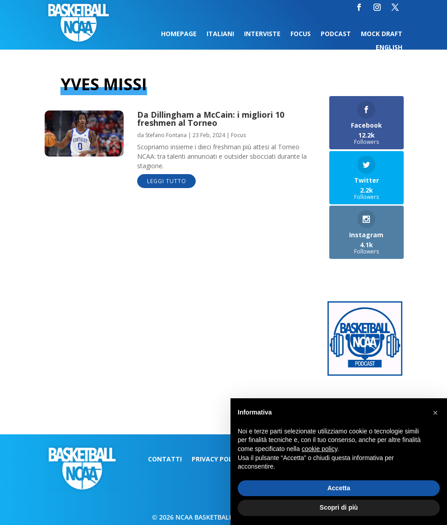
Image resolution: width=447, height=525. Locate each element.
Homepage (179, 34)
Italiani (220, 34)
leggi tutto (166, 181)
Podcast (336, 34)
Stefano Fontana (166, 135)
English (389, 47)
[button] (435, 412)
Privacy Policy (217, 459)
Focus (300, 34)
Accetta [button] (338, 488)
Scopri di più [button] (339, 507)
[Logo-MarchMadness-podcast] (364, 373)
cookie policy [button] (319, 448)
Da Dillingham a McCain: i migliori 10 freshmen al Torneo (210, 118)
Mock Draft (381, 34)
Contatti (165, 459)
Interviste (262, 34)
